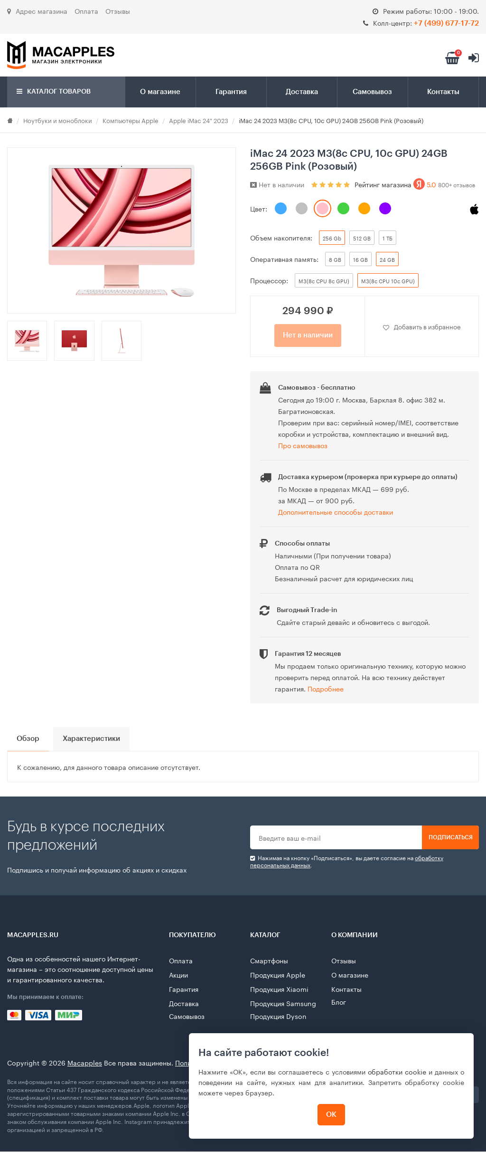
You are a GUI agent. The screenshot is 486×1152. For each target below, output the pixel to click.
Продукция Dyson (278, 1016)
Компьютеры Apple (131, 120)
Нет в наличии (308, 335)
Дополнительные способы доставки (335, 511)
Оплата (86, 10)
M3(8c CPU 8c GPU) (324, 280)
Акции (178, 975)
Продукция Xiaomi (279, 989)
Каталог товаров (54, 91)
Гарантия (231, 92)
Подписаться (451, 838)
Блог (338, 1002)
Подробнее (326, 688)
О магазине (160, 92)
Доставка (302, 92)
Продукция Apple (277, 975)
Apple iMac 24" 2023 (198, 120)
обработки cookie (396, 1071)
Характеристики (96, 739)
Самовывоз (372, 92)
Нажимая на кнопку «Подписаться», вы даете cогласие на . (346, 861)
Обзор (29, 739)
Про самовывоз (302, 445)
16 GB (360, 259)
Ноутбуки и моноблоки (57, 120)
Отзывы (117, 10)
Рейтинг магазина (415, 184)
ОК (330, 1114)
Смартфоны (269, 960)
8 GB (335, 259)
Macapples (84, 1062)
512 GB (362, 237)
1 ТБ (388, 237)
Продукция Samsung (283, 1003)
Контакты (443, 92)
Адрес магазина (37, 10)
